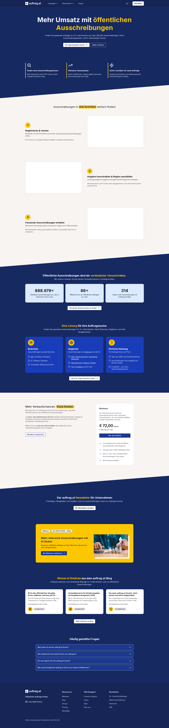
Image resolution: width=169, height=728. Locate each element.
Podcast (65, 707)
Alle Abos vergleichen (35, 434)
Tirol (72, 367)
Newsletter (66, 711)
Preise (81, 3)
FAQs (86, 704)
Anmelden (138, 3)
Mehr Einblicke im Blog (84, 621)
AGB (110, 707)
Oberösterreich (76, 363)
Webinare (65, 696)
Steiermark (75, 359)
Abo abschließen (114, 435)
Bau (32, 357)
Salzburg (86, 363)
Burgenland (93, 357)
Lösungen (53, 3)
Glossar (64, 704)
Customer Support (90, 696)
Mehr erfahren (98, 45)
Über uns (87, 707)
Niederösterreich (82, 357)
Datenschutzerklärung (117, 700)
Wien (73, 357)
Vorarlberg (79, 367)
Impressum (113, 703)
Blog (63, 700)
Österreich (88, 352)
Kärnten (93, 363)
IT (31, 361)
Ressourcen (68, 3)
